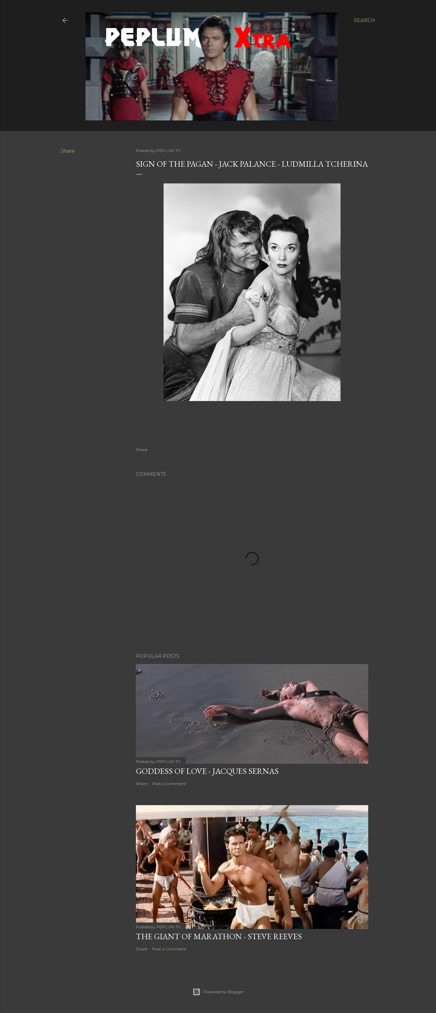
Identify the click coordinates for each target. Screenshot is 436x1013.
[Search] (364, 20)
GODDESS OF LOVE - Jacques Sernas (207, 771)
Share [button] (68, 151)
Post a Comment (169, 783)
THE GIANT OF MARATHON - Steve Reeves (219, 936)
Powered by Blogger (218, 992)
